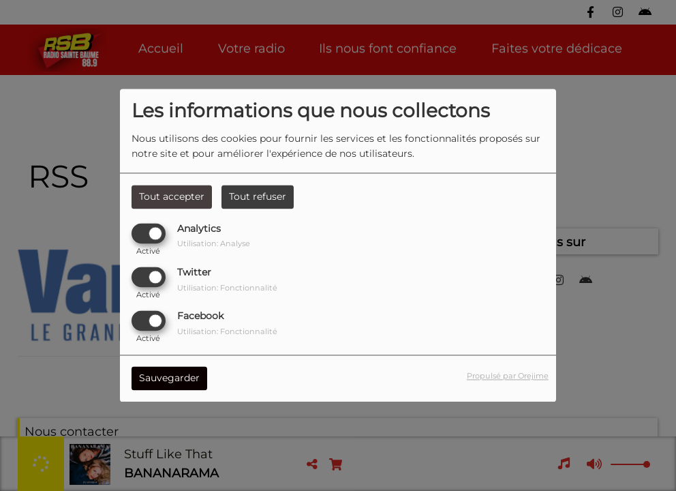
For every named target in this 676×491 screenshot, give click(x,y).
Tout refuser (257, 196)
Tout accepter (171, 196)
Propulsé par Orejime (508, 376)
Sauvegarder (169, 378)
